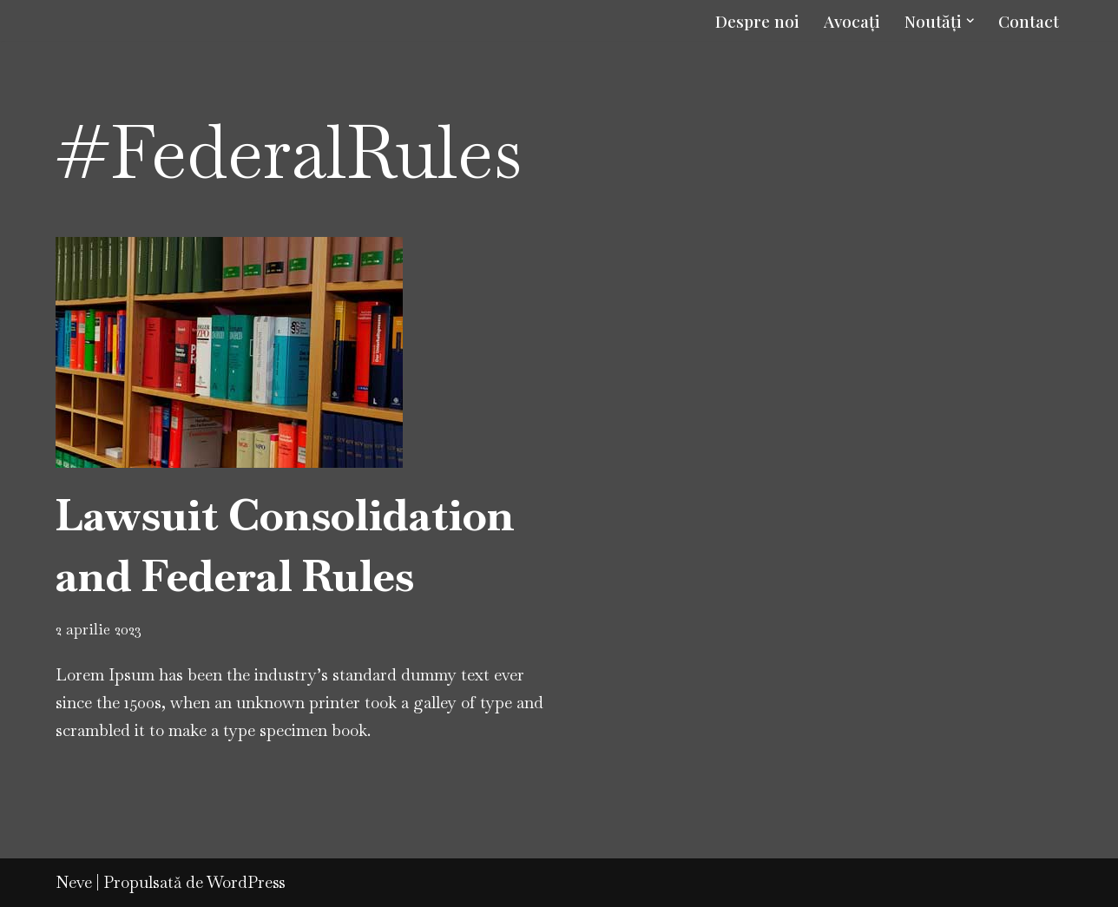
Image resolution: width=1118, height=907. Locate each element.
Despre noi (757, 21)
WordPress (246, 882)
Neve (74, 882)
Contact (1028, 21)
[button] (970, 20)
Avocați (852, 21)
